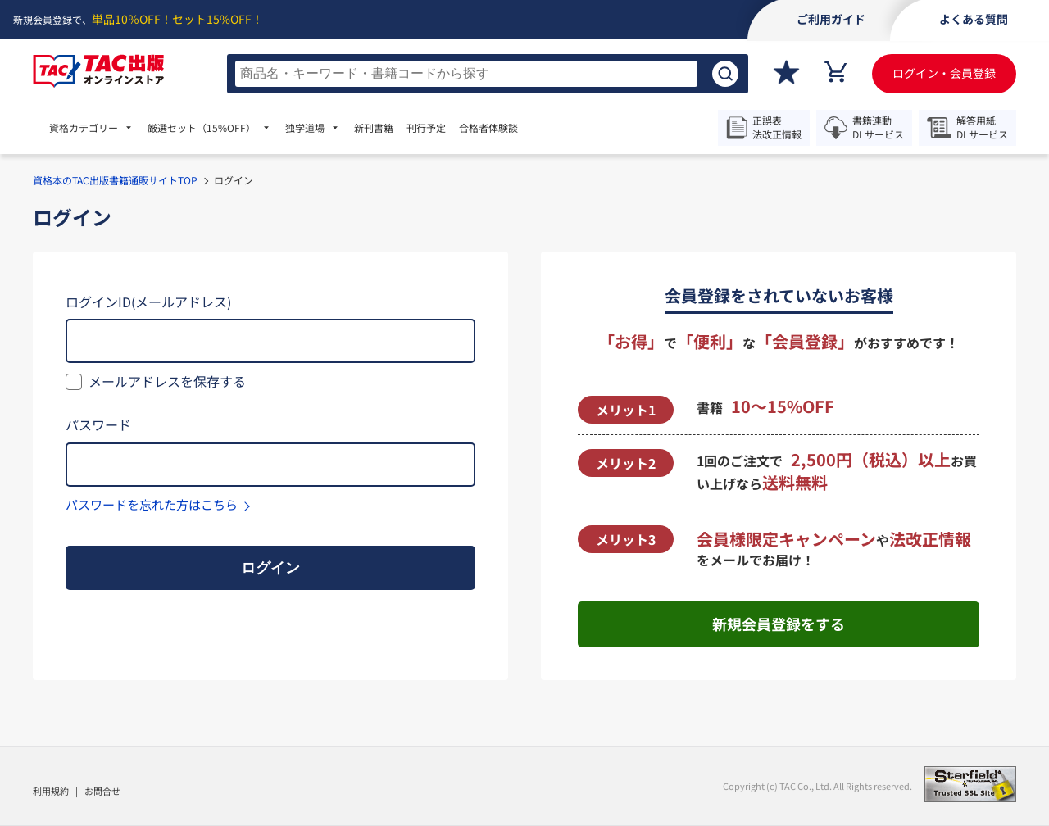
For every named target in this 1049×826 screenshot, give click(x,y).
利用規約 (51, 790)
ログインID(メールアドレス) (148, 302)
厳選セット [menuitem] (202, 128)
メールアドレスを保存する (167, 381)
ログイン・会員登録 (944, 73)
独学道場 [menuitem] (305, 128)
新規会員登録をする (778, 623)
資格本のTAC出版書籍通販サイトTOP (115, 180)
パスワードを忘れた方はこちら (152, 504)
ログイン (270, 568)
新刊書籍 (373, 128)
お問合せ (102, 790)
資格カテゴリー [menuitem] (83, 128)
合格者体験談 (488, 128)
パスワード (98, 424)
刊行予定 (426, 128)
